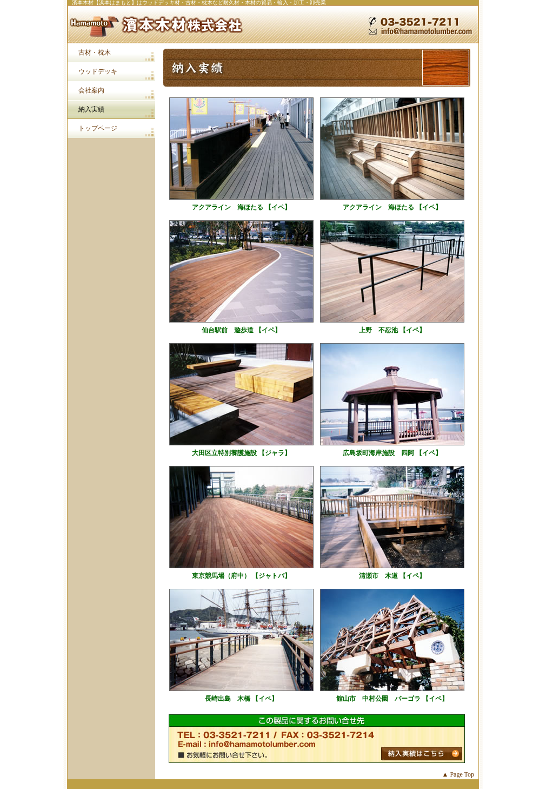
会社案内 (91, 90)
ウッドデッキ (97, 71)
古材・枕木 (94, 52)
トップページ (97, 128)
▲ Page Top (458, 774)
